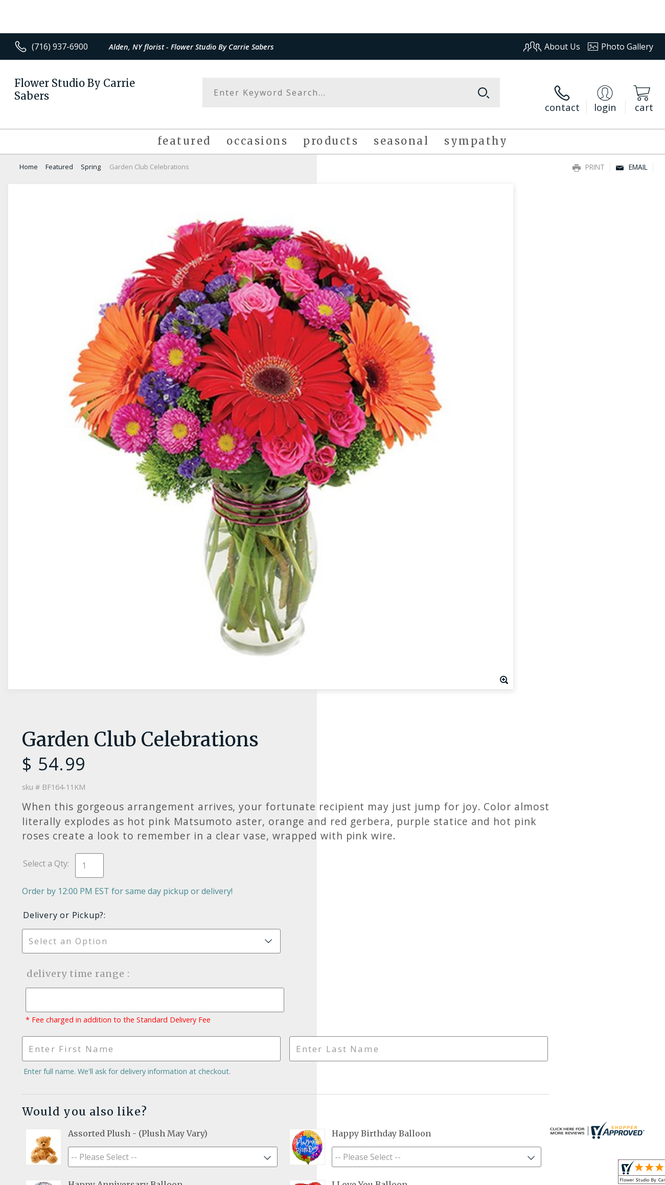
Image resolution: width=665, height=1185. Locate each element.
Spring (91, 156)
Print (588, 157)
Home (28, 156)
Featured (59, 156)
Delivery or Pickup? (374, 388)
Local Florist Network (559, 1174)
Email (631, 157)
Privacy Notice (487, 1174)
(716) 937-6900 (60, 46)
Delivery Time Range (384, 447)
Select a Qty (356, 337)
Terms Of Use (427, 1174)
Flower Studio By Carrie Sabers (74, 89)
